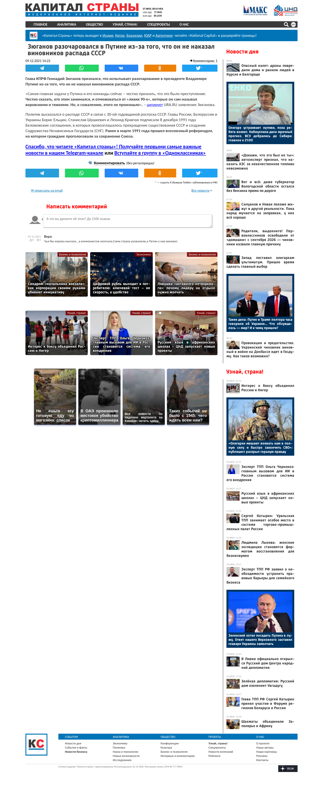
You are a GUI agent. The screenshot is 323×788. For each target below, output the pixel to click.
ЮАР (148, 35)
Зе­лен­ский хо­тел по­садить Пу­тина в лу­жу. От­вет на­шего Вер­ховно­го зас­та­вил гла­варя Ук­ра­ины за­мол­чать (260, 639)
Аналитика (66, 24)
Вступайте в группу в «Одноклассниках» (160, 153)
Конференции (170, 743)
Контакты (262, 760)
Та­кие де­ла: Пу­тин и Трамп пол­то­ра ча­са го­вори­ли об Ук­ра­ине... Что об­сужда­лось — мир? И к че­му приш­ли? (260, 323)
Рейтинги (214, 756)
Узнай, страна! (125, 24)
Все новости (201, 190)
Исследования (122, 760)
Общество (94, 24)
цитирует (155, 104)
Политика (119, 747)
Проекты (214, 737)
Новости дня (242, 51)
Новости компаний (220, 752)
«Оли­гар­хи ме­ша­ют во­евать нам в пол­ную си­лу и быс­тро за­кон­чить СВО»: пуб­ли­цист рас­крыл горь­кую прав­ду (260, 447)
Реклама (261, 756)
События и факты (76, 747)
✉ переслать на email (47, 190)
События (71, 737)
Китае (120, 35)
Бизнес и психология (72, 254)
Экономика (143, 254)
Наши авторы (265, 747)
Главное (40, 24)
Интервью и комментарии (178, 756)
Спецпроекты (158, 24)
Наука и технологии (125, 752)
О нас (184, 24)
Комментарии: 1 (205, 61)
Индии (107, 35)
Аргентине (164, 35)
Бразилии (134, 35)
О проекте (262, 743)
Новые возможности (126, 756)
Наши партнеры (266, 752)
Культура (166, 747)
